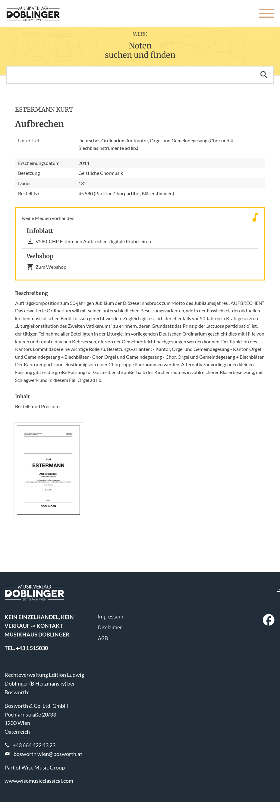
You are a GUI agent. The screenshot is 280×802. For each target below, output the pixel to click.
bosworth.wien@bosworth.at (48, 754)
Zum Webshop (46, 266)
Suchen (264, 75)
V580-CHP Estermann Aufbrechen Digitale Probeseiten (89, 241)
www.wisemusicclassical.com (39, 780)
